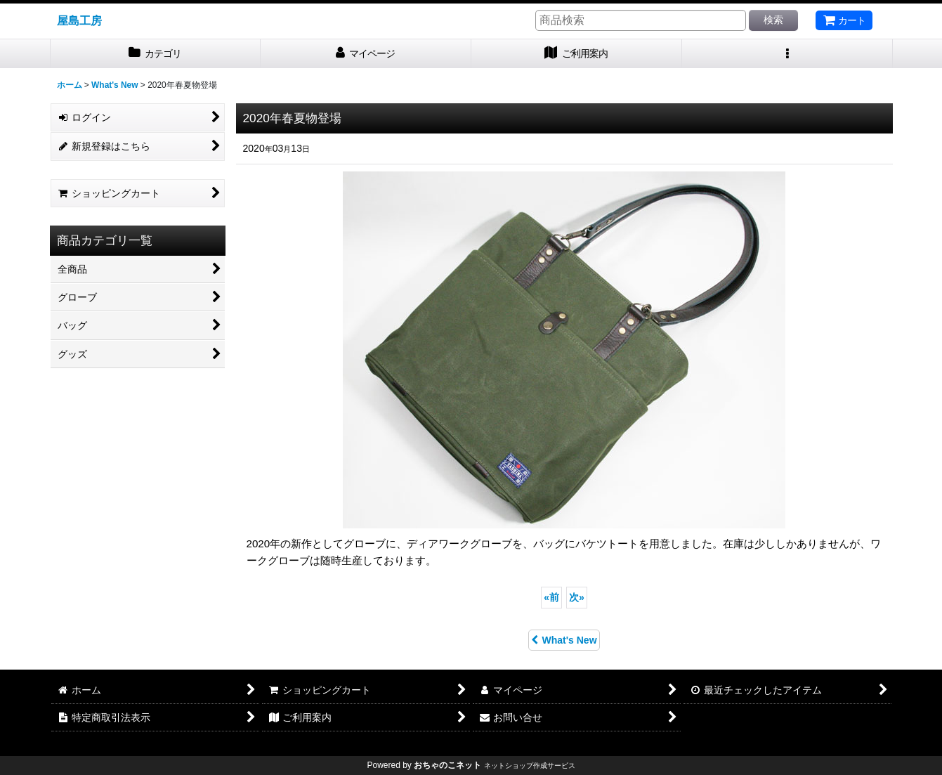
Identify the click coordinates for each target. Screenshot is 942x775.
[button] (787, 53)
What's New (563, 640)
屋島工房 (79, 20)
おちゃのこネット (447, 765)
